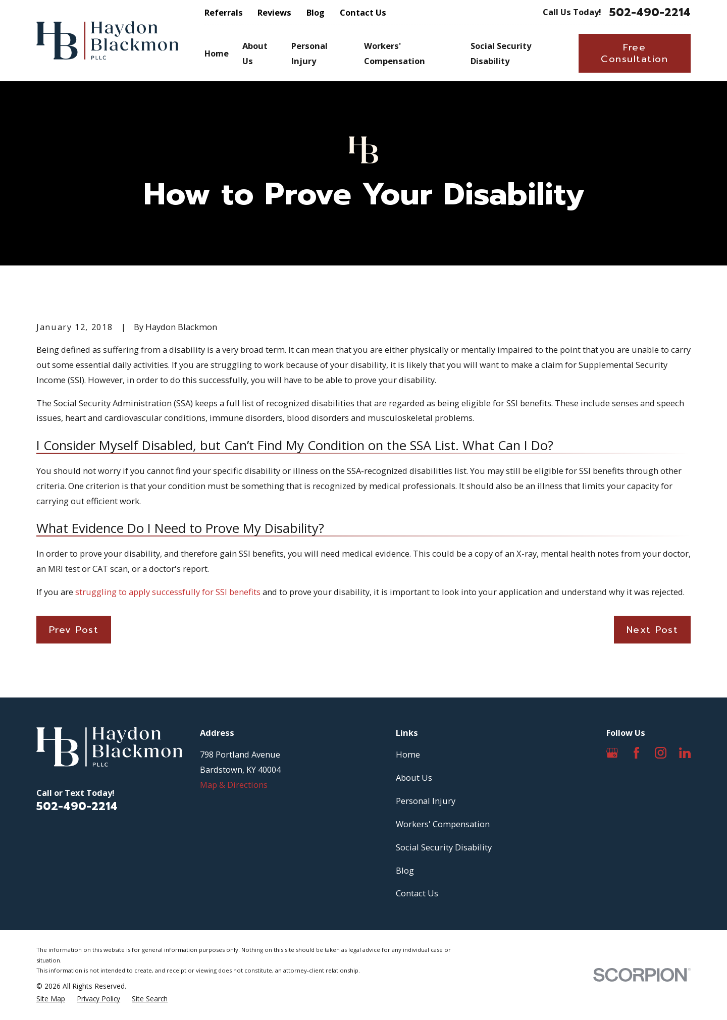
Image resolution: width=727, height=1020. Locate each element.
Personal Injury (425, 801)
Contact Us (363, 12)
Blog (315, 12)
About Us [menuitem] (255, 53)
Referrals (223, 12)
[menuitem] (50, 999)
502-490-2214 (650, 12)
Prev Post (73, 630)
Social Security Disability (444, 847)
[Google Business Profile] (612, 753)
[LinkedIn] (685, 753)
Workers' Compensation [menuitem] (394, 53)
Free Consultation (634, 53)
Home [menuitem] (216, 53)
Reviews (274, 12)
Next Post (652, 630)
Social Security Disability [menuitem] (501, 53)
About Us (414, 777)
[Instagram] (660, 753)
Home (408, 754)
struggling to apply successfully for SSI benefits (168, 592)
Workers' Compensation (443, 824)
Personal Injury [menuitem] (309, 53)
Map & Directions (234, 784)
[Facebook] (636, 753)
